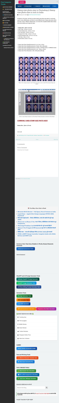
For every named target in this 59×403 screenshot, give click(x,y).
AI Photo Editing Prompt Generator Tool (29, 287)
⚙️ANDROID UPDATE (7, 45)
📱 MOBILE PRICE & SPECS (8, 47)
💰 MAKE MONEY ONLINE (8, 27)
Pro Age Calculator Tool (24, 296)
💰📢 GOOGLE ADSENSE (7, 7)
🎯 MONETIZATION (7, 33)
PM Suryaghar (22, 320)
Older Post (56, 139)
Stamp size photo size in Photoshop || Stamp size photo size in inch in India (36, 11)
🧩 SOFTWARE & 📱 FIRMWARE (7, 42)
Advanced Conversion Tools (25, 248)
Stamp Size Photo (40, 135)
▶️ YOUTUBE (5, 22)
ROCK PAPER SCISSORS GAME (27, 348)
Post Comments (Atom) (25, 178)
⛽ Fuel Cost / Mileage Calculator (27, 378)
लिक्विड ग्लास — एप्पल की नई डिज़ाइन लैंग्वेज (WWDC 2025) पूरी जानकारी (35, 232)
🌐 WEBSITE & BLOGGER (8, 14)
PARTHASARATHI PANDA (35, 14)
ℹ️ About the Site (46, 6)
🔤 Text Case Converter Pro (25, 361)
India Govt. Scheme (23, 338)
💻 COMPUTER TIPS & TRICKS (7, 30)
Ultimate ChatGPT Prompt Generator (28, 279)
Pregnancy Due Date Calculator (46, 308)
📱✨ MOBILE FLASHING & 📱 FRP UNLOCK (8, 39)
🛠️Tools (54, 6)
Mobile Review (22, 324)
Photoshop (35, 135)
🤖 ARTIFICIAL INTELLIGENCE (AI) (7, 12)
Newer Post (18, 139)
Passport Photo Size (30, 135)
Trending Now (22, 317)
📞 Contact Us (37, 6)
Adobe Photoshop (21, 135)
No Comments (47, 135)
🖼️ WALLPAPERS (6, 20)
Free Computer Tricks (6, 3)
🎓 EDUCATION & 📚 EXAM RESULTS (8, 18)
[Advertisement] (37, 192)
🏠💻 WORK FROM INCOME (6, 36)
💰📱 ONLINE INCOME (7, 9)
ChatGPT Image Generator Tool (26, 283)
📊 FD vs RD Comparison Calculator (28, 374)
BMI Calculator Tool (23, 300)
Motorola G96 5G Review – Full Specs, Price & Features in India (37, 211)
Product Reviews (23, 331)
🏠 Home (19, 6)
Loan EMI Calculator (23, 303)
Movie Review (22, 327)
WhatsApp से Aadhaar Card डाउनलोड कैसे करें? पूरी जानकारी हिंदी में (35, 225)
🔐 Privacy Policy (27, 6)
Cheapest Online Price (24, 335)
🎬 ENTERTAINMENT (7, 25)
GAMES (22, 2)
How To (25, 135)
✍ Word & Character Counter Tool (27, 357)
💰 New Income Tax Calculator (26, 370)
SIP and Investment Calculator (26, 308)
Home (37, 139)
